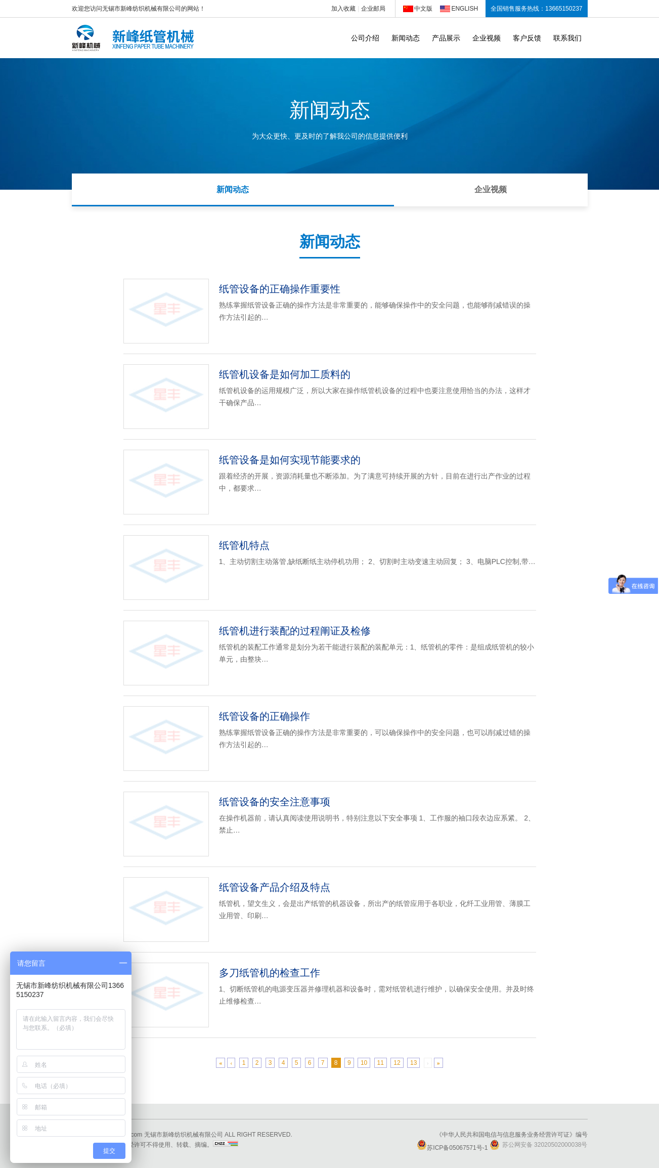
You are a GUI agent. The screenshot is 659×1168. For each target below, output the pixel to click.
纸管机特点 (244, 545)
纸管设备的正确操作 (264, 716)
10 (364, 1062)
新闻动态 (405, 38)
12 (396, 1062)
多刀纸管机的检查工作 (269, 972)
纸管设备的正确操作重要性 (279, 288)
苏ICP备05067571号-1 (452, 1147)
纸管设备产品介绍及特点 (274, 887)
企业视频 (486, 38)
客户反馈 (527, 38)
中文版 (423, 8)
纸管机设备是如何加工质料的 (284, 374)
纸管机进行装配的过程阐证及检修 (295, 630)
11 (380, 1062)
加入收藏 (343, 8)
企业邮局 (373, 8)
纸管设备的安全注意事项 (274, 801)
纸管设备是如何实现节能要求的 (290, 459)
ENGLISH (464, 8)
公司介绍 (365, 38)
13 (413, 1062)
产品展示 (446, 38)
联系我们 (567, 38)
